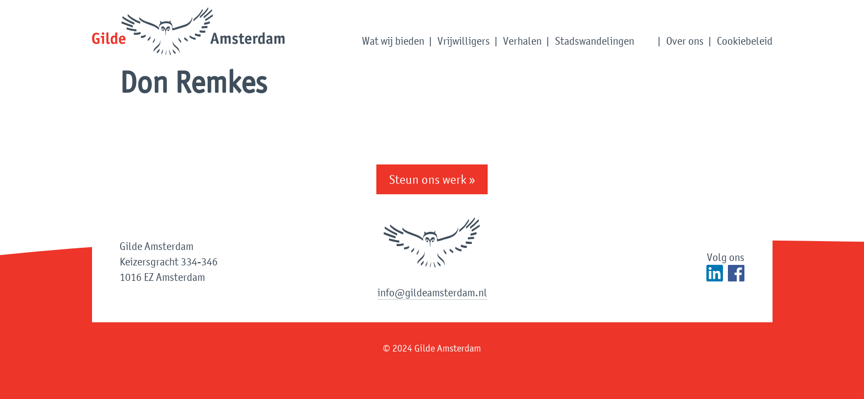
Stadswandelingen (594, 40)
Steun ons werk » (432, 179)
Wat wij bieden (393, 40)
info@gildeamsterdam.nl (432, 292)
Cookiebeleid (745, 40)
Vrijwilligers (464, 40)
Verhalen (522, 40)
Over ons (685, 40)
